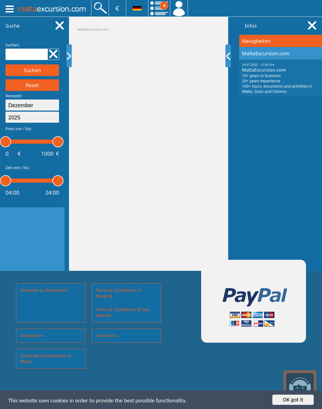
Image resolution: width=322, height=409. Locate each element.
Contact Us (106, 336)
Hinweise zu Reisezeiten (44, 290)
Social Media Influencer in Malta (45, 359)
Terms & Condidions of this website (122, 312)
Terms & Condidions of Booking (118, 293)
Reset (32, 85)
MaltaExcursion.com (93, 29)
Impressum (31, 336)
